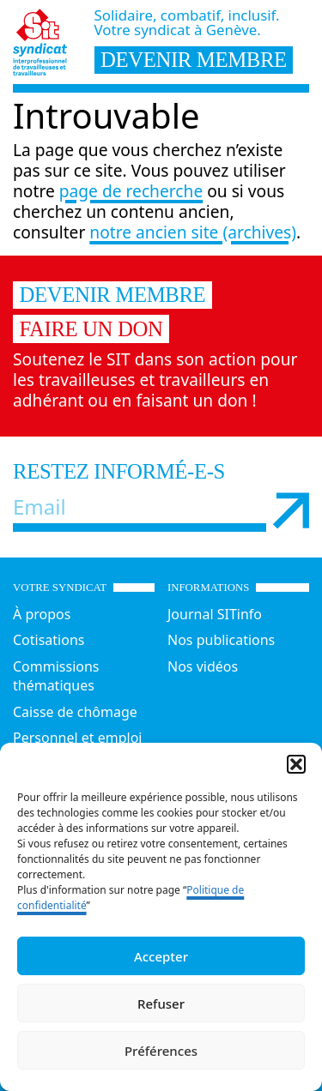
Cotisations (48, 639)
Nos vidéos (202, 666)
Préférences (161, 1050)
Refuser (161, 1003)
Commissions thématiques (56, 676)
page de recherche (131, 190)
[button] (296, 764)
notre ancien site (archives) (192, 232)
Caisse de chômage (75, 711)
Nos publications (221, 639)
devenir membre (193, 59)
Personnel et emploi (77, 737)
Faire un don (91, 329)
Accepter (161, 956)
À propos (41, 614)
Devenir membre (113, 294)
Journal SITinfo (214, 614)
